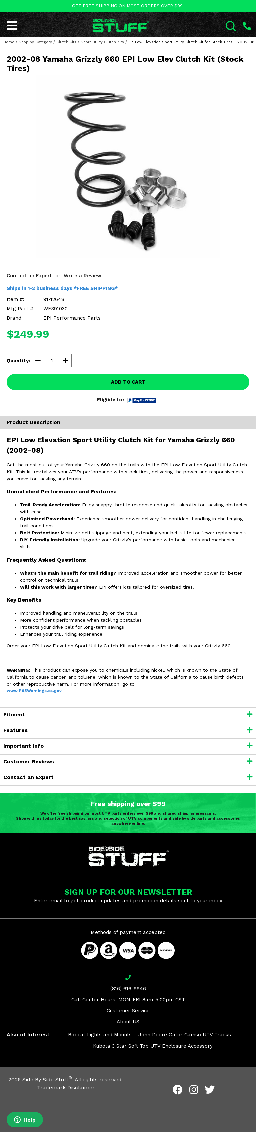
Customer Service (128, 1011)
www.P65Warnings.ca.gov (34, 690)
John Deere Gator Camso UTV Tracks (184, 1035)
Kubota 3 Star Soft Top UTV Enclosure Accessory (153, 1046)
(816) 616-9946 (128, 989)
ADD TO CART (128, 382)
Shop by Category (35, 42)
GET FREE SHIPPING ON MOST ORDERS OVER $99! (128, 5)
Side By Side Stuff (47, 1079)
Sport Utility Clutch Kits (102, 42)
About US (128, 1022)
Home (8, 42)
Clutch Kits (66, 42)
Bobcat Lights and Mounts (100, 1035)
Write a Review (82, 276)
